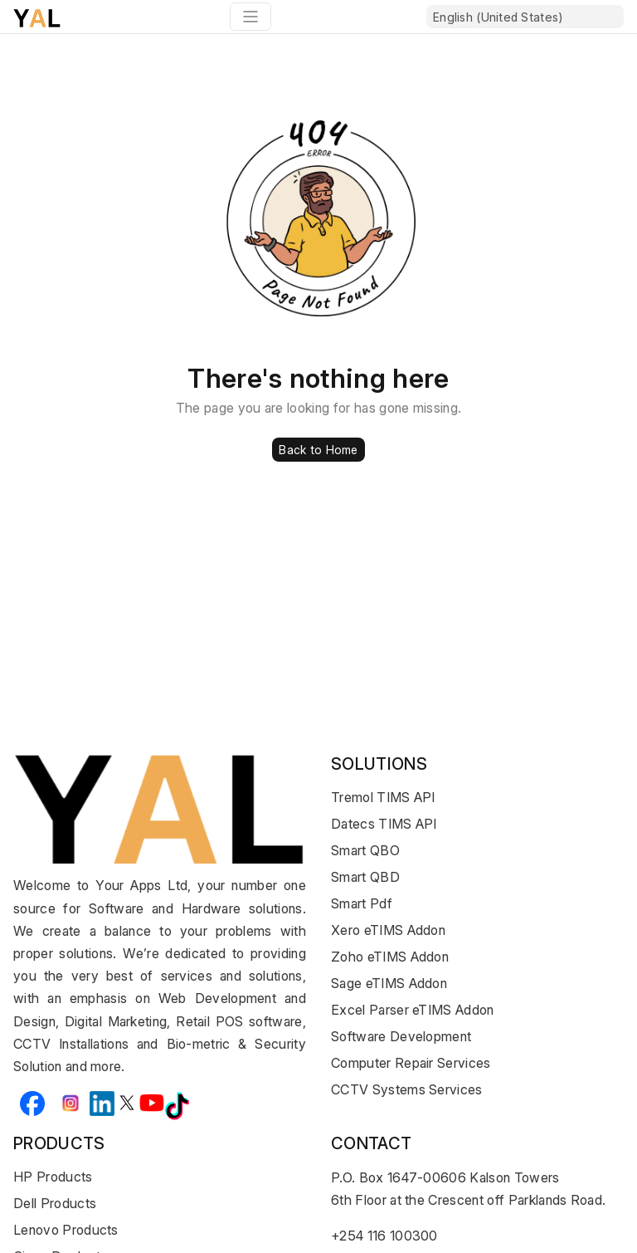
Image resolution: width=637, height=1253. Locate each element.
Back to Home (318, 450)
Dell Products (54, 1203)
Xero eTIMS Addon (388, 930)
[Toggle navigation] (250, 16)
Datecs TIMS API (384, 823)
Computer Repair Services (411, 1063)
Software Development (401, 1036)
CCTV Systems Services (407, 1089)
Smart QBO (365, 850)
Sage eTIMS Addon (389, 983)
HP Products (53, 1176)
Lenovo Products (66, 1229)
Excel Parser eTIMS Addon (412, 1009)
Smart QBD (365, 877)
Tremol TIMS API (383, 797)
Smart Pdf (361, 903)
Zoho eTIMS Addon (390, 956)
